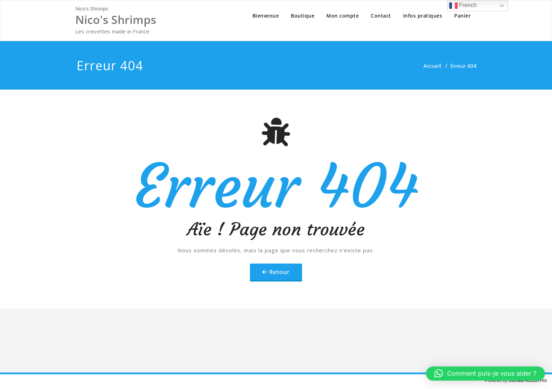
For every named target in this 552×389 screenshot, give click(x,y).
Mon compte (342, 15)
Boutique (302, 15)
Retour (279, 272)
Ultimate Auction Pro (527, 380)
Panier (462, 15)
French (463, 5)
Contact (381, 15)
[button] (485, 374)
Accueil (432, 65)
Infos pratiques (423, 15)
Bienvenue (265, 15)
